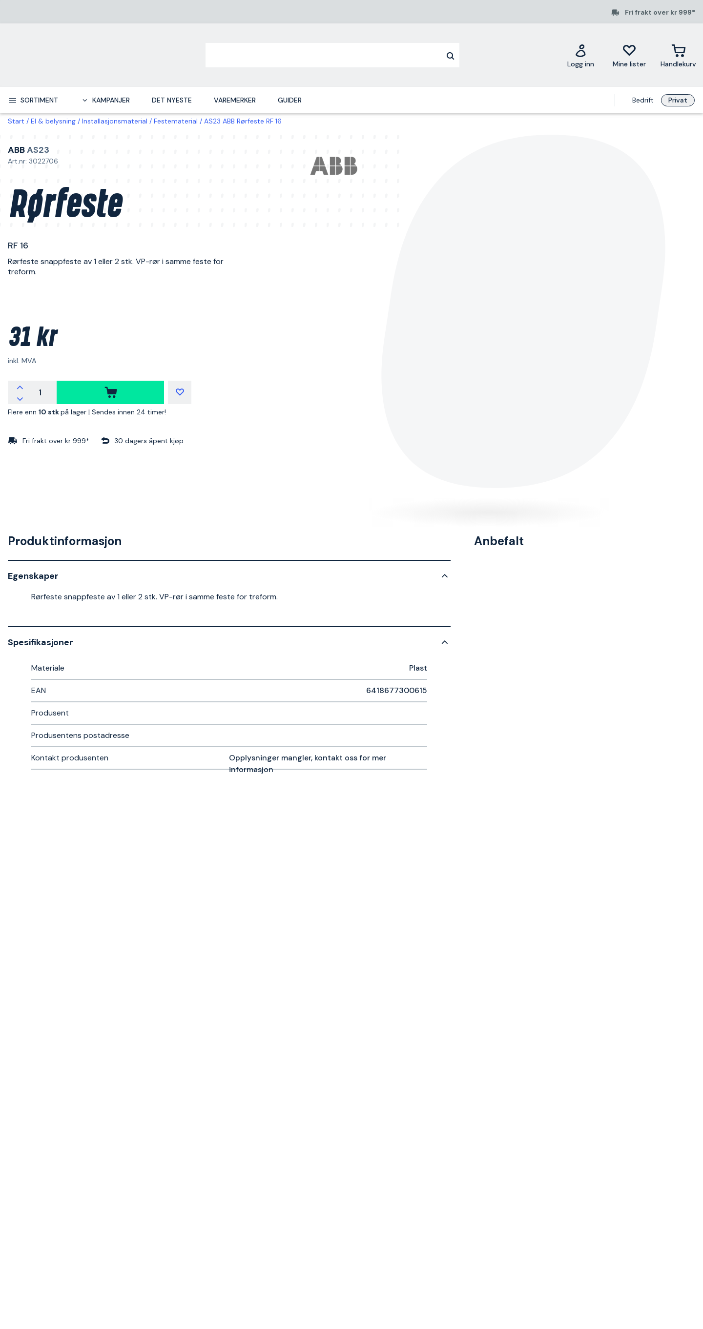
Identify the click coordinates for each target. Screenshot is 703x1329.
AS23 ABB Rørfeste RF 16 (243, 121)
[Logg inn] (580, 55)
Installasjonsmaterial (114, 121)
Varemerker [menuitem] (235, 100)
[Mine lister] (629, 55)
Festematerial (176, 121)
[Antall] (40, 392)
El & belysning (53, 121)
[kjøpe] (110, 392)
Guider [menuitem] (290, 100)
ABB (16, 150)
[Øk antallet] (20, 386)
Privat (677, 100)
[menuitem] (33, 100)
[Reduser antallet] (20, 398)
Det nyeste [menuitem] (172, 100)
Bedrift (643, 100)
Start (16, 121)
